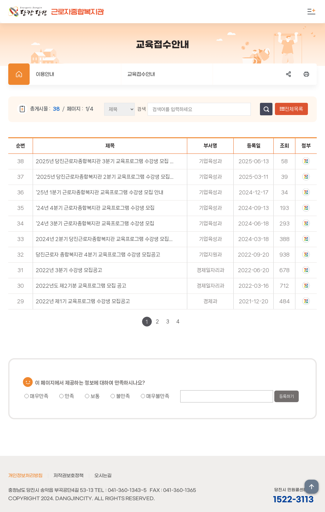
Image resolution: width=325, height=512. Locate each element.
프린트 (306, 74)
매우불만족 (155, 396)
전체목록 (291, 109)
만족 (66, 396)
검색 (141, 109)
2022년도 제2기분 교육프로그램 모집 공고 (81, 285)
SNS (288, 74)
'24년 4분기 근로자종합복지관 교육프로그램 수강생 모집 (95, 208)
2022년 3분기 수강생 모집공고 (69, 270)
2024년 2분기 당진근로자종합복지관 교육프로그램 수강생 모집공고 (105, 239)
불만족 (120, 396)
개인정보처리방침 (25, 475)
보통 (92, 396)
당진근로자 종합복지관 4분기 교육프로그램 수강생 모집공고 (98, 254)
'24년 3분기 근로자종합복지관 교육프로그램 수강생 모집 (95, 223)
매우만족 (36, 396)
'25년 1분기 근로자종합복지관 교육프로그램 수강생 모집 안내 (99, 192)
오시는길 (102, 475)
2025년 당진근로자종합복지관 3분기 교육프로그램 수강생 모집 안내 (105, 161)
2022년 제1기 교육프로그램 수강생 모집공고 (83, 301)
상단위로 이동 (312, 487)
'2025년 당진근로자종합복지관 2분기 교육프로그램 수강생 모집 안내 (105, 176)
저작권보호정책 (68, 475)
